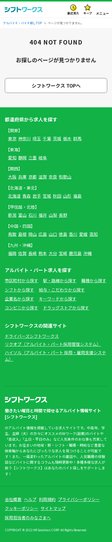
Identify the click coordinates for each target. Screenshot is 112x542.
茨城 (57, 138)
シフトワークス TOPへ (56, 85)
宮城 (47, 196)
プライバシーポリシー (79, 499)
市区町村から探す (21, 280)
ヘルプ (30, 499)
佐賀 (22, 253)
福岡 (12, 253)
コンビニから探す (21, 308)
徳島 (63, 234)
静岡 (22, 158)
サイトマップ (53, 508)
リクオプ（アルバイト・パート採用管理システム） (53, 344)
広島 (43, 234)
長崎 (32, 253)
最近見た (73, 13)
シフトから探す (19, 290)
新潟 (12, 215)
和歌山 (65, 177)
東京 (12, 138)
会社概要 (13, 499)
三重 (32, 158)
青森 (26, 196)
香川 (73, 234)
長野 (63, 215)
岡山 (32, 234)
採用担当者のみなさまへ (28, 517)
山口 (53, 234)
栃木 (67, 138)
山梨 (53, 215)
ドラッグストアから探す (66, 308)
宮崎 (63, 253)
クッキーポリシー (21, 508)
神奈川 (24, 138)
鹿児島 (75, 253)
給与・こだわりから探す (62, 290)
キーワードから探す (57, 299)
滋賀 (43, 177)
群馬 (77, 138)
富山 (22, 215)
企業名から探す (19, 299)
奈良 (53, 177)
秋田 (57, 196)
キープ (87, 13)
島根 (22, 234)
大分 (53, 253)
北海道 (14, 196)
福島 (77, 196)
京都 (32, 177)
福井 (43, 215)
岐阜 (43, 158)
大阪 (12, 177)
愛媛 (83, 234)
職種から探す (93, 280)
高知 (93, 234)
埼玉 (37, 138)
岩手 (37, 196)
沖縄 (87, 253)
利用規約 (47, 499)
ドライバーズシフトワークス (32, 336)
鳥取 (12, 234)
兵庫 (22, 177)
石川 (32, 215)
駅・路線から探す (59, 280)
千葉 (47, 138)
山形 (67, 196)
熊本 (43, 253)
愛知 (12, 158)
